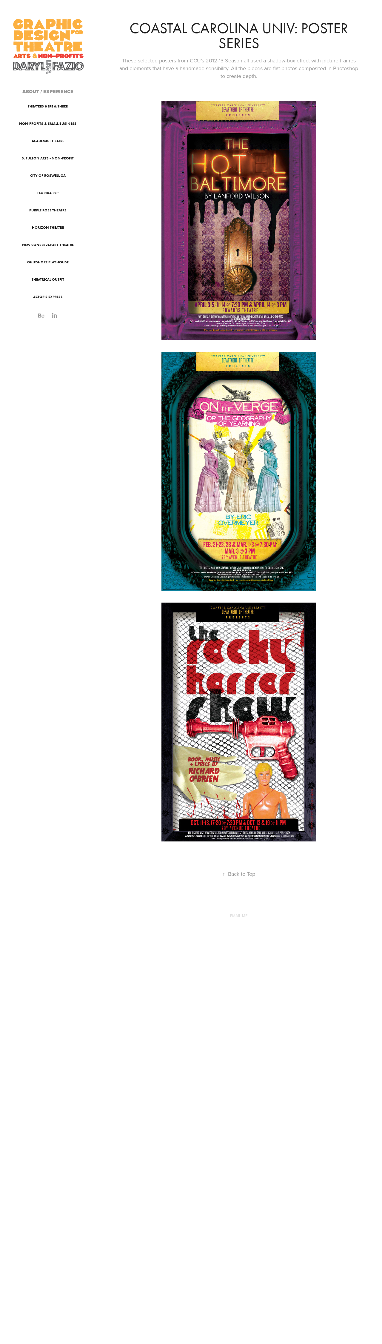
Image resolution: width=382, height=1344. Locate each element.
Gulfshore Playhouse (48, 262)
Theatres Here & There (48, 106)
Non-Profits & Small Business (47, 123)
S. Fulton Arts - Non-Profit (48, 158)
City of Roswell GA (48, 175)
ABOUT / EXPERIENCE (47, 91)
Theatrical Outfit (48, 279)
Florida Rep (47, 193)
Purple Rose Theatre (47, 210)
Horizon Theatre (48, 227)
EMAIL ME (238, 915)
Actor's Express (48, 296)
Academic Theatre (48, 141)
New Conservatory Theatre (48, 244)
